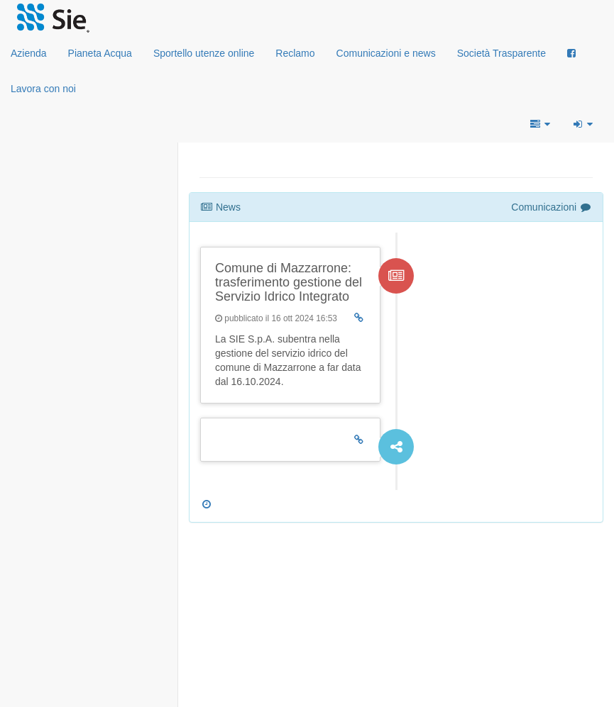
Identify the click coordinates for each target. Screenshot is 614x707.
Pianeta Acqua (100, 53)
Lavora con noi (43, 88)
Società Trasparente (501, 53)
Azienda (29, 53)
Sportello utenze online (203, 53)
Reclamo (294, 53)
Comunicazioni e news (386, 53)
